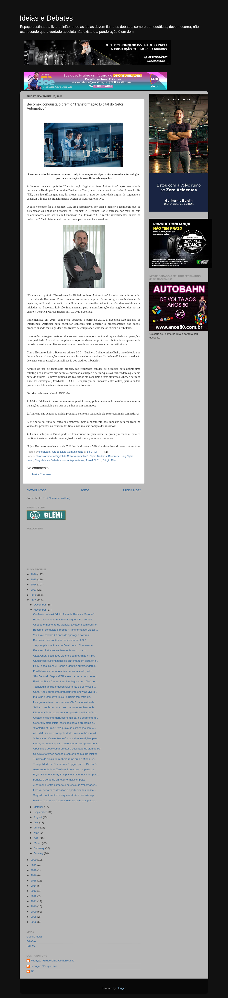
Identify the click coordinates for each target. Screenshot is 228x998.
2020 (34, 859)
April (37, 837)
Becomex (113, 456)
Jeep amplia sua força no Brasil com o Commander (63, 645)
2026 (34, 574)
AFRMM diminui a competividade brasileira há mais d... (65, 733)
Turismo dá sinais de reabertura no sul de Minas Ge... (64, 759)
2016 (34, 875)
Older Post (132, 490)
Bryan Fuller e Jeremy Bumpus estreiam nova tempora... (66, 774)
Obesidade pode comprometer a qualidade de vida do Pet (67, 748)
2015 (34, 880)
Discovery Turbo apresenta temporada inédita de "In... (65, 712)
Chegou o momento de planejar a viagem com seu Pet (65, 624)
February (39, 848)
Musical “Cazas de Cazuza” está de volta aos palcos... (65, 800)
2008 (34, 916)
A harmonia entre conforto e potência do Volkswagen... (65, 784)
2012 (34, 896)
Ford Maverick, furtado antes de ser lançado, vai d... (63, 671)
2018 (34, 870)
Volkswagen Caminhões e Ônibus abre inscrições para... (66, 738)
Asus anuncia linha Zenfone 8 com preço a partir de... (64, 769)
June (37, 827)
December (40, 604)
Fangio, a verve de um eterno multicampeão (59, 779)
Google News (34, 936)
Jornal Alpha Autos (73, 460)
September (41, 812)
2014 (34, 885)
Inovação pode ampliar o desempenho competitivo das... (66, 743)
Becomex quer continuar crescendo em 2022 (59, 640)
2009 (34, 911)
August (38, 817)
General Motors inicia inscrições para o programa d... (64, 722)
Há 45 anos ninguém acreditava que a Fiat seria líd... (64, 619)
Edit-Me (31, 941)
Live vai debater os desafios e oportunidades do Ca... (64, 790)
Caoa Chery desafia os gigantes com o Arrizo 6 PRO (64, 655)
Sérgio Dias (110, 460)
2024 (34, 584)
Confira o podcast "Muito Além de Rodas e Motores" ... (65, 614)
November (40, 609)
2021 (34, 600)
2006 (34, 921)
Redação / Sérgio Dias (43, 966)
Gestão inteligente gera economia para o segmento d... (65, 717)
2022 (34, 594)
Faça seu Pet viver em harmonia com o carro (59, 650)
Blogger (121, 988)
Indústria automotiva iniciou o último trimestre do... (62, 696)
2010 (34, 906)
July (36, 822)
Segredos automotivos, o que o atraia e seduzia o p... (64, 795)
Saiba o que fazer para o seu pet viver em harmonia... (65, 707)
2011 (34, 901)
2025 (34, 579)
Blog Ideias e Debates (48, 460)
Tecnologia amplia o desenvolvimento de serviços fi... (64, 686)
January (39, 853)
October (39, 806)
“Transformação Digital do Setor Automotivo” (62, 456)
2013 (34, 890)
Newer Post (36, 490)
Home (84, 490)
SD (32, 971)
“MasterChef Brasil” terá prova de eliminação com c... (64, 727)
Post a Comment (41, 474)
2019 (34, 865)
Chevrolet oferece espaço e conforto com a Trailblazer (65, 753)
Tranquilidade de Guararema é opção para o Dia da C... (66, 764)
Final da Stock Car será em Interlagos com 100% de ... (65, 681)
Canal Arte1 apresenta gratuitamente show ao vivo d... (65, 691)
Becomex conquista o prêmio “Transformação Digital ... (65, 629)
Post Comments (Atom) (56, 498)
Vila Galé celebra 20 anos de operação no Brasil (61, 635)
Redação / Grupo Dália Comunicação (52, 960)
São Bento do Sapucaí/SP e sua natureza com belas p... (66, 676)
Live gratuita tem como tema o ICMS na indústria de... (65, 702)
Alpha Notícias (98, 456)
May (37, 832)
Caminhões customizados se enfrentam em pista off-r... (65, 660)
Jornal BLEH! (93, 460)
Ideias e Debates (46, 18)
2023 (34, 589)
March (38, 843)
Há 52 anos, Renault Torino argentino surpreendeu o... (65, 665)
